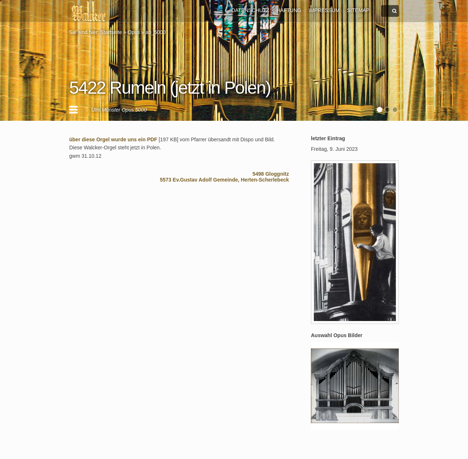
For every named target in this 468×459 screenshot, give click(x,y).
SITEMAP (358, 10)
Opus (134, 32)
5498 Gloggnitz (270, 174)
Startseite (111, 32)
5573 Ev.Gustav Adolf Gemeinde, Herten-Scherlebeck (224, 180)
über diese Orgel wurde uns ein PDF (113, 139)
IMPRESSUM (324, 10)
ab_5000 (156, 32)
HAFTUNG (288, 10)
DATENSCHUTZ (250, 10)
